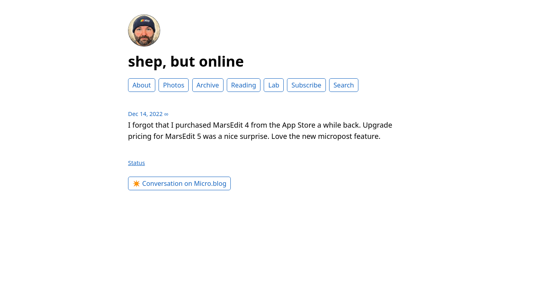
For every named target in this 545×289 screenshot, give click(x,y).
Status (136, 163)
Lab (273, 85)
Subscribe (306, 85)
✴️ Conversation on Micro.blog (179, 183)
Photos (173, 85)
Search (344, 85)
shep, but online (186, 61)
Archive (208, 85)
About (141, 85)
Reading (243, 85)
